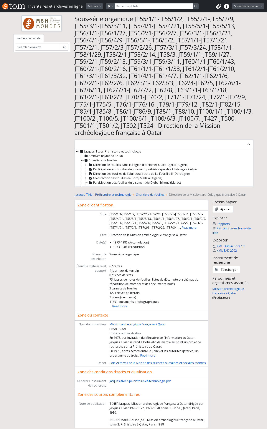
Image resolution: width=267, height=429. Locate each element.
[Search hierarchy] (38, 47)
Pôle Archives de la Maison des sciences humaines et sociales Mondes (157, 363)
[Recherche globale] (154, 6)
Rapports (221, 224)
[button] (218, 6)
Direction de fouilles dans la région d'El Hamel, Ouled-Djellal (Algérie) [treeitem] (138, 165)
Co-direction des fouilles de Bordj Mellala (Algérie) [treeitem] (125, 178)
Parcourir (93, 6)
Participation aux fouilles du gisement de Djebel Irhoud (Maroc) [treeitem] (134, 182)
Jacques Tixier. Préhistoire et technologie (103, 195)
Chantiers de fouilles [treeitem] (100, 160)
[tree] (164, 167)
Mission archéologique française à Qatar (137, 324)
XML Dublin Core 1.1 (228, 246)
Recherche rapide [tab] (29, 38)
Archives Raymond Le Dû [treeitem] (103, 156)
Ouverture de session (247, 6)
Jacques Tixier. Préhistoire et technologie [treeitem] (110, 151)
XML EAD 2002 (224, 251)
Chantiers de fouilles (150, 195)
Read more (189, 228)
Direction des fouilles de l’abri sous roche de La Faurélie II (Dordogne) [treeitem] (139, 173)
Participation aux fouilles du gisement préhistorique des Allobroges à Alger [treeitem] (142, 169)
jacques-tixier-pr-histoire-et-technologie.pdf (140, 381)
